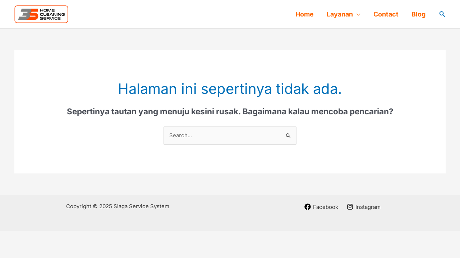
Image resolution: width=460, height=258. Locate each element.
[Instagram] (364, 207)
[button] (442, 14)
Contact (386, 14)
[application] (356, 14)
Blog (418, 14)
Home (304, 14)
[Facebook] (321, 207)
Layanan (343, 14)
